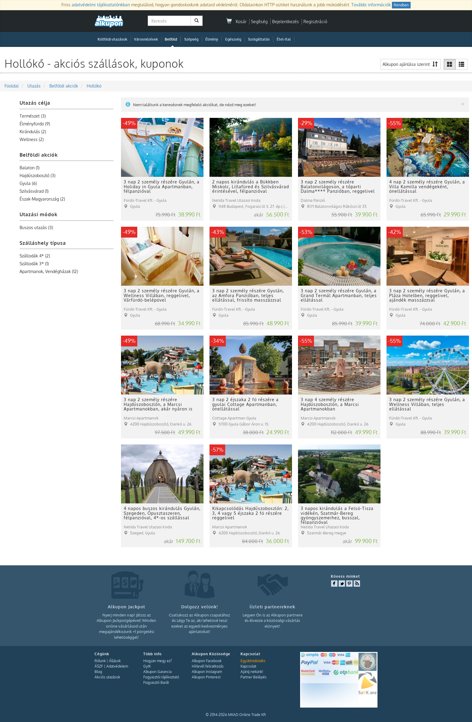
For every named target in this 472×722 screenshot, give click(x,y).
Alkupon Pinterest (206, 677)
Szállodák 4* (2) (35, 255)
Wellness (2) (32, 139)
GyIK (147, 666)
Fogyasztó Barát (156, 682)
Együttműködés (253, 661)
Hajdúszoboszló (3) (37, 175)
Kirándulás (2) (33, 131)
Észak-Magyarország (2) (42, 198)
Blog (98, 671)
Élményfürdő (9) (35, 123)
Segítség (259, 21)
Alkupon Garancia (157, 671)
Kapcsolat (248, 666)
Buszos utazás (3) (36, 227)
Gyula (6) (28, 183)
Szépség (191, 39)
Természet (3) (33, 115)
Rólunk (100, 661)
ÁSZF (99, 666)
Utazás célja (35, 103)
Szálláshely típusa (43, 243)
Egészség (233, 39)
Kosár (236, 21)
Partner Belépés (254, 677)
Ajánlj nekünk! (252, 671)
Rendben (401, 5)
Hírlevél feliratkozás (208, 666)
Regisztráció (315, 21)
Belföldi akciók (39, 155)
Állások (115, 661)
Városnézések (146, 39)
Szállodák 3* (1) (34, 263)
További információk (371, 4)
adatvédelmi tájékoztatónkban (101, 4)
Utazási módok (38, 214)
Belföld (171, 39)
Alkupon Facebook (207, 661)
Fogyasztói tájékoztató (161, 677)
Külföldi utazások (112, 39)
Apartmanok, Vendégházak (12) (49, 271)
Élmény (211, 39)
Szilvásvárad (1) (34, 191)
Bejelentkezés (285, 21)
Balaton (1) (29, 167)
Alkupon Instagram (207, 671)
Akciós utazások (107, 677)
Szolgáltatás (259, 39)
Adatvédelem (117, 666)
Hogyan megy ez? (157, 661)
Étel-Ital (284, 39)
